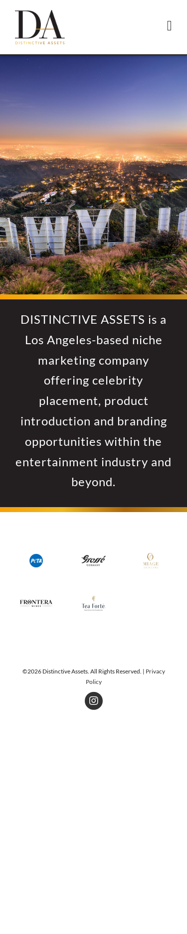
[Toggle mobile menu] (169, 26)
